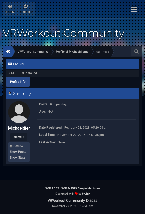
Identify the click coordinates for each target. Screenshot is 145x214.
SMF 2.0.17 (52, 188)
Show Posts (18, 152)
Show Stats (17, 157)
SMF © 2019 (69, 188)
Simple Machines (89, 188)
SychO (86, 193)
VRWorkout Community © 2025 (72, 201)
